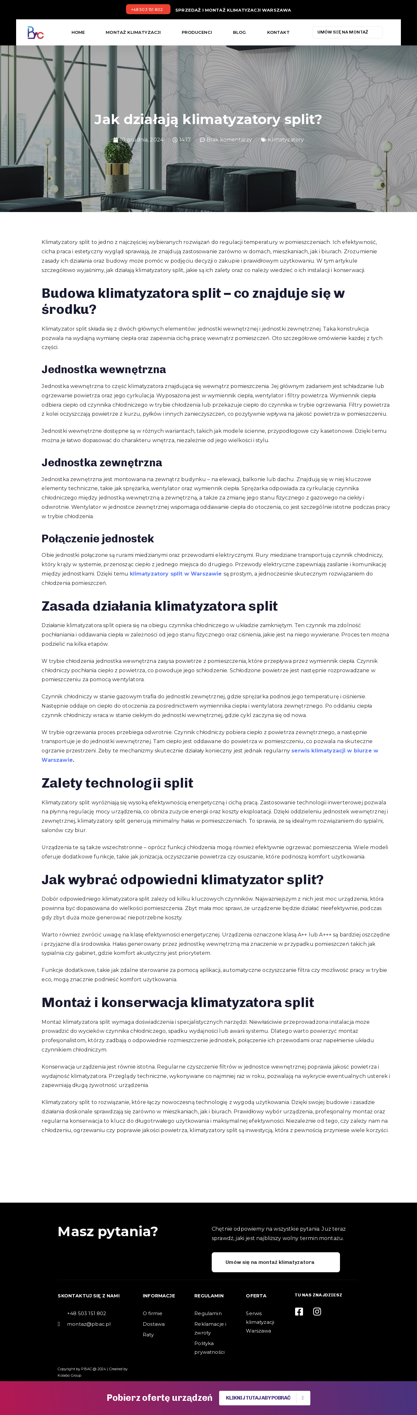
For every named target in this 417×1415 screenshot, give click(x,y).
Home (78, 32)
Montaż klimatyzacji (133, 32)
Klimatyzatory (286, 140)
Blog (239, 32)
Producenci (197, 32)
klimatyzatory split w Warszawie (176, 574)
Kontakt (278, 32)
